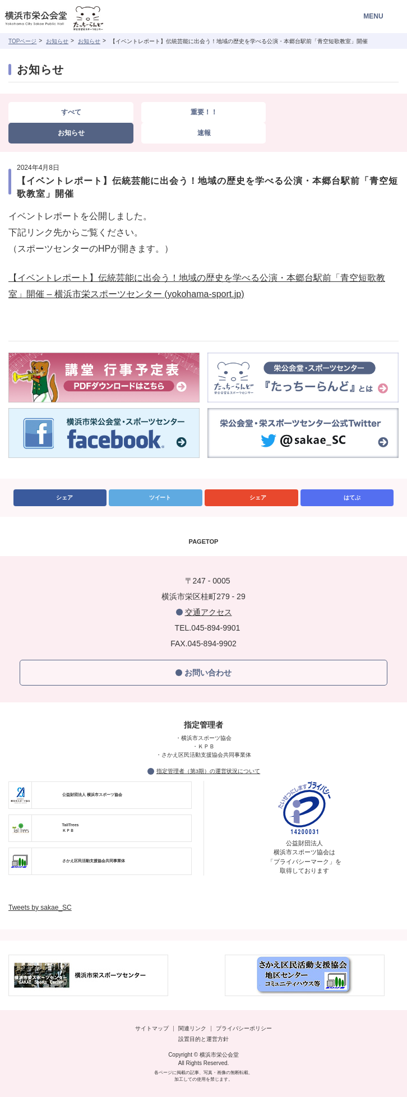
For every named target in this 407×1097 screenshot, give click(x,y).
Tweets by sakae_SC (40, 907)
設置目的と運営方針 (203, 1039)
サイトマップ (152, 1028)
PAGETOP (204, 541)
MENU (373, 16)
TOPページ (22, 41)
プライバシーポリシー (244, 1028)
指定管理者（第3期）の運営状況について (208, 771)
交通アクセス (208, 612)
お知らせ (57, 41)
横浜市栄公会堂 (68, 19)
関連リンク (192, 1028)
